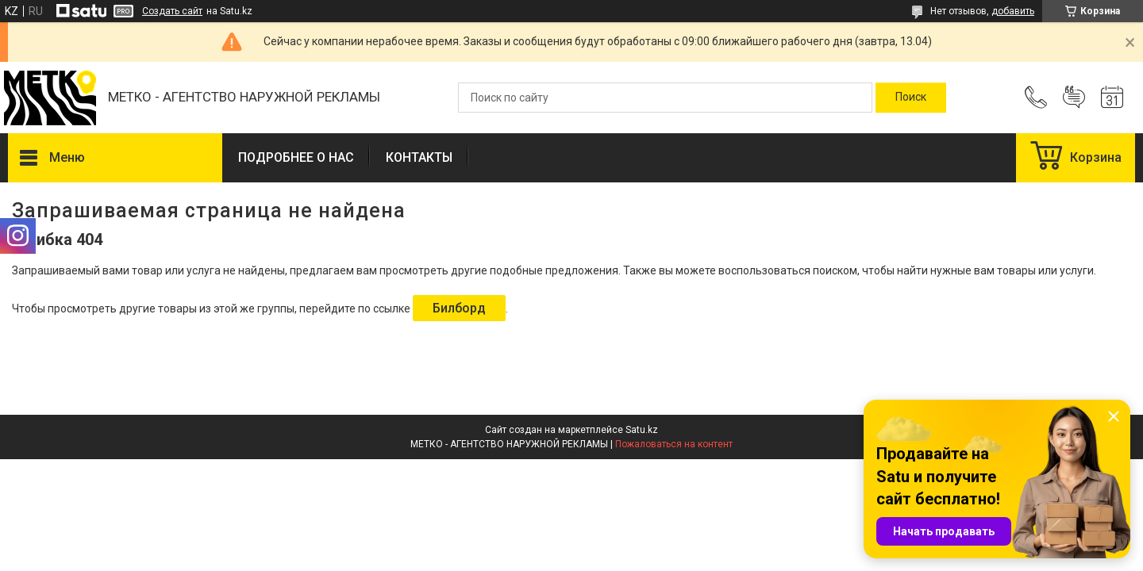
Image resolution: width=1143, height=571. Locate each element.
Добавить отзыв (1074, 97)
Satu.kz (641, 429)
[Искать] (911, 97)
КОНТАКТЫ (419, 157)
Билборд (459, 308)
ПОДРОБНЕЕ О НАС (296, 157)
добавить (1012, 11)
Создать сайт (172, 11)
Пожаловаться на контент (674, 444)
